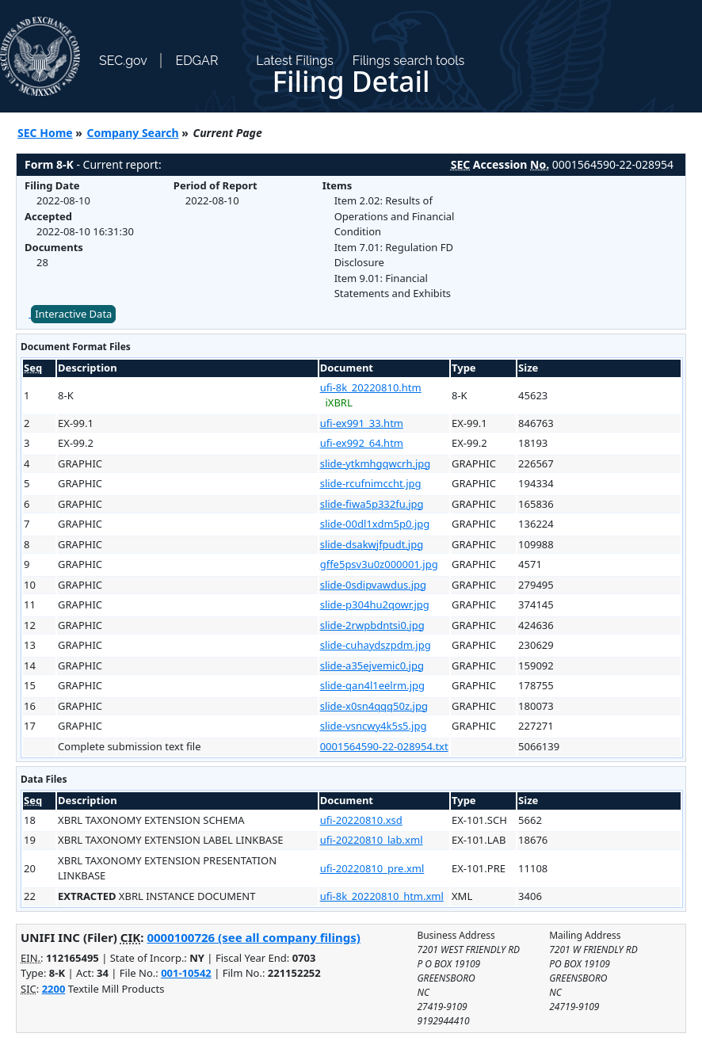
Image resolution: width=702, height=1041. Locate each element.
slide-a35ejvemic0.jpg (372, 665)
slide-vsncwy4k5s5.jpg (373, 726)
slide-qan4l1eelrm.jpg (372, 685)
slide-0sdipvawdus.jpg (373, 585)
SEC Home (45, 132)
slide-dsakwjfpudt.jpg (372, 544)
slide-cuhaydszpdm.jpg (375, 645)
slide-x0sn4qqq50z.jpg (374, 706)
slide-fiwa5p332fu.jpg (372, 504)
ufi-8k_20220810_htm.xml (382, 896)
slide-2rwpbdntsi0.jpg (372, 625)
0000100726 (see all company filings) (253, 937)
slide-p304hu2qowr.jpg (374, 604)
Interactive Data (73, 314)
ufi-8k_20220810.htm (371, 387)
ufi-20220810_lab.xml (371, 840)
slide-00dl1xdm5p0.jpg (375, 524)
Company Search (133, 132)
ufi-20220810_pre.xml (372, 868)
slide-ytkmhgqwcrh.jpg (375, 463)
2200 (54, 989)
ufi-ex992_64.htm (361, 443)
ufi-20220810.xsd (361, 820)
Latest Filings (294, 60)
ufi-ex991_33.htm (361, 423)
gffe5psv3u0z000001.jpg (379, 564)
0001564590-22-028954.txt (384, 746)
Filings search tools (409, 60)
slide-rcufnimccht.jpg (371, 483)
